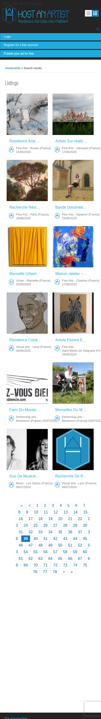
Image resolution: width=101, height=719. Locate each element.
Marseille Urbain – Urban (26, 274)
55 (35, 552)
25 (35, 525)
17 (31, 519)
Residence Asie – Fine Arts (26, 141)
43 (65, 539)
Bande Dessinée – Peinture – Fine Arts (72, 207)
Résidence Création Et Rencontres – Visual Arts (26, 340)
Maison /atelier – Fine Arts (72, 274)
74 (75, 565)
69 (26, 565)
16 (21, 519)
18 (40, 519)
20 (60, 519)
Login (7, 36)
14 (75, 512)
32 (31, 532)
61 (21, 559)
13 (65, 512)
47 (31, 545)
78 (55, 572)
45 (85, 539)
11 (46, 512)
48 (40, 545)
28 (65, 525)
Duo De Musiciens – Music (26, 476)
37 (80, 532)
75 (85, 565)
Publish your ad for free (19, 53)
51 (70, 545)
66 (70, 559)
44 (75, 539)
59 (75, 552)
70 (35, 565)
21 (70, 519)
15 (85, 512)
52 (80, 545)
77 (45, 572)
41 (45, 539)
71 (45, 565)
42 (55, 539)
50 (60, 545)
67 (80, 559)
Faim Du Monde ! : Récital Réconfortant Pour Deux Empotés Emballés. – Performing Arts (26, 410)
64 (50, 559)
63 (40, 559)
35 (60, 532)
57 (55, 552)
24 (26, 525)
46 (21, 545)
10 (36, 512)
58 (65, 552)
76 (35, 572)
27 (55, 525)
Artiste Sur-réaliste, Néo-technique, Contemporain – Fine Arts (72, 141)
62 (31, 559)
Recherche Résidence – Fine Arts (26, 207)
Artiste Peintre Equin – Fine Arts (72, 340)
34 (50, 532)
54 (26, 552)
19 (50, 519)
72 (55, 565)
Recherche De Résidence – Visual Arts (72, 476)
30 (85, 525)
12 (56, 512)
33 (40, 532)
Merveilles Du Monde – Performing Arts (72, 410)
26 (45, 525)
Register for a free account (21, 45)
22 (80, 519)
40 (35, 539)
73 (65, 565)
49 (50, 545)
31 (21, 532)
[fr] (98, 29)
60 (85, 552)
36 (70, 532)
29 (75, 525)
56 (45, 552)
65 (60, 559)
